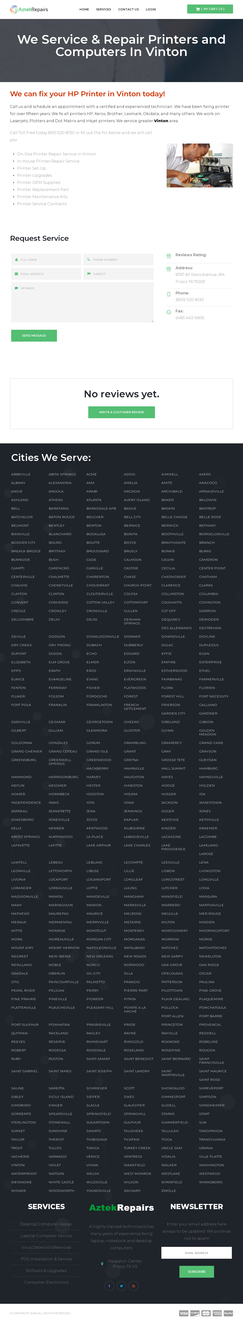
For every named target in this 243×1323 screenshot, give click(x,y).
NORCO (93, 965)
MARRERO (170, 905)
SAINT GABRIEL (24, 1071)
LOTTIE (92, 888)
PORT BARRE (210, 1016)
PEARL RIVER (23, 990)
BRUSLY (130, 551)
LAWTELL (19, 862)
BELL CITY (132, 517)
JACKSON (169, 802)
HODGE (168, 785)
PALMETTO (95, 982)
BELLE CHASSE (174, 517)
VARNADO (58, 1156)
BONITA (130, 534)
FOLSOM (56, 696)
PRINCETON (172, 1024)
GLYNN (167, 730)
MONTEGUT (96, 931)
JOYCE (92, 820)
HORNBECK (59, 794)
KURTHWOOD (61, 837)
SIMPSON (207, 1097)
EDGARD (132, 653)
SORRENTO (21, 1114)
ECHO (91, 653)
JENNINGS (133, 811)
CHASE (130, 577)
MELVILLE (169, 913)
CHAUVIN (19, 585)
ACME (91, 474)
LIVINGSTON (209, 871)
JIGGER (167, 811)
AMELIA (130, 483)
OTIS (15, 982)
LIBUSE (92, 871)
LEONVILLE (21, 871)
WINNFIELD (171, 1182)
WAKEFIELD (134, 1165)
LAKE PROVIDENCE (173, 847)
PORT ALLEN (172, 1016)
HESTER (93, 785)
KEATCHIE (170, 820)
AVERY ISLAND (137, 500)
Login (151, 9)
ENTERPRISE (210, 662)
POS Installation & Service (46, 1259)
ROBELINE (208, 1042)
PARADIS (132, 982)
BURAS (205, 551)
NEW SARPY (172, 956)
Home (84, 9)
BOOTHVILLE (172, 534)
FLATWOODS (135, 688)
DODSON (57, 636)
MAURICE (94, 913)
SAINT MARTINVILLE (173, 1073)
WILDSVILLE (96, 1182)
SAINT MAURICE (213, 1071)
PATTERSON (171, 982)
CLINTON (56, 594)
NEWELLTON (210, 956)
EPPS (16, 671)
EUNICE (18, 679)
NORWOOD (134, 965)
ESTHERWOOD (174, 671)
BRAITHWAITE (173, 542)
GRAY (166, 751)
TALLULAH (170, 1131)
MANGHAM (134, 896)
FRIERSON (170, 705)
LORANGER (21, 888)
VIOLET (55, 1165)
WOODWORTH (61, 1191)
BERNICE (132, 525)
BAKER (167, 500)
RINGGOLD (133, 1042)
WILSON (131, 1182)
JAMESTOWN (210, 802)
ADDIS (129, 474)
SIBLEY (17, 1097)
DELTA (91, 619)
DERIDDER (209, 619)
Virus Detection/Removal (46, 1247)
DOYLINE (207, 636)
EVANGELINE (60, 679)
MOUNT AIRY (22, 948)
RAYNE (130, 1033)
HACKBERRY (97, 768)
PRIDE (130, 1024)
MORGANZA (134, 939)
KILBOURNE (134, 828)
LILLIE (129, 871)
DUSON (55, 653)
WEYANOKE (21, 1182)
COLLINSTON (172, 594)
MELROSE (132, 913)
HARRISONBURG (63, 777)
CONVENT (19, 602)
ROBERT (18, 1050)
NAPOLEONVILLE (101, 948)
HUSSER (168, 794)
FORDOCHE (96, 696)
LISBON (168, 871)
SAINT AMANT (98, 1059)
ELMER (92, 662)
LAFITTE (55, 845)
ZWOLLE (168, 1191)
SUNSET (18, 1131)
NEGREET (19, 956)
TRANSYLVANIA (212, 1139)
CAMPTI (17, 568)
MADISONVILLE (24, 896)
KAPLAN (131, 820)
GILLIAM (56, 730)
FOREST (131, 696)
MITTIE (17, 931)
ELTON (129, 662)
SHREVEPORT (211, 1088)
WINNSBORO (211, 1182)
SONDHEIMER (211, 1105)
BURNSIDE (20, 560)
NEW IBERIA (60, 956)
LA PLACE (94, 837)
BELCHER (94, 517)
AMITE (166, 483)
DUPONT (18, 653)
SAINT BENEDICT (138, 1059)
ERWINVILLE (135, 671)
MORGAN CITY (98, 939)
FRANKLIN (58, 705)
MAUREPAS (59, 913)
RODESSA (57, 1050)
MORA (16, 939)
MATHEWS (20, 913)
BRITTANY (57, 551)
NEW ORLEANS (99, 956)
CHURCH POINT (137, 585)
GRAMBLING (135, 743)
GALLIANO (208, 705)
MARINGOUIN (61, 905)
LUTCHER (169, 888)
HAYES (167, 777)
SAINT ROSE (209, 1080)
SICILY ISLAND (61, 1097)
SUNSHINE (58, 1131)
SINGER (55, 1105)
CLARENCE (171, 585)
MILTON (168, 922)
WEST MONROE (137, 1173)
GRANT (130, 751)
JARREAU (19, 811)
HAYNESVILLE (211, 777)
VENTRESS (133, 1156)
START (204, 1114)
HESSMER (57, 785)
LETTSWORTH (60, 871)
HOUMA (131, 794)
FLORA (167, 688)
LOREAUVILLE (61, 888)
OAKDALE (19, 973)
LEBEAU (56, 862)
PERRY (92, 990)
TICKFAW (132, 1139)
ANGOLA (56, 491)
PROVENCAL (210, 1024)
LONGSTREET (172, 879)
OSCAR (205, 973)
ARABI (92, 491)
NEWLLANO (21, 965)
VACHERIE (20, 1156)
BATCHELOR (22, 517)
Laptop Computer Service (46, 1236)
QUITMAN (19, 1033)
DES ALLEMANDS (176, 628)
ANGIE (17, 491)
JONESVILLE (59, 820)
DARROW (207, 611)
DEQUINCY (170, 619)
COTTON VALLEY (100, 602)
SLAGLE (93, 1105)
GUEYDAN (208, 760)
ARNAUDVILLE (211, 491)
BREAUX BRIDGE (26, 551)
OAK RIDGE (209, 965)
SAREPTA (57, 1088)
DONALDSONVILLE (102, 636)
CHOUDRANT (97, 585)
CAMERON (208, 560)
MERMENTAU (60, 922)
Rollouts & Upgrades (46, 1270)
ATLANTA (94, 500)
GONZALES (58, 743)
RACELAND (58, 1033)
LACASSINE (171, 837)
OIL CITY (93, 973)
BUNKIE (168, 551)
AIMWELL (169, 474)
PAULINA (207, 982)
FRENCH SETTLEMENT (135, 706)
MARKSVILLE (135, 905)
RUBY (16, 1059)
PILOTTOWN (171, 990)
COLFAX (131, 594)
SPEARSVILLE (60, 1114)
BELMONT (20, 525)
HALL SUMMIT (173, 768)
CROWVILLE (96, 611)
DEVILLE (18, 636)
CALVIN (167, 560)
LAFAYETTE (20, 845)
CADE (91, 560)
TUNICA (92, 1148)
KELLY (16, 828)
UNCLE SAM (171, 1148)
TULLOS (55, 1148)
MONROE (57, 931)
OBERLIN (57, 973)
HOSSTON (95, 794)
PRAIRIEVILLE (98, 1024)
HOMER (18, 794)
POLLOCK (169, 1007)
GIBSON (206, 722)
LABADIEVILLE (136, 837)
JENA (90, 811)
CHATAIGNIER (173, 577)
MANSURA (208, 896)
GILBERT (18, 730)
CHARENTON (97, 577)
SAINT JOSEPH (99, 1071)
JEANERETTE (60, 811)
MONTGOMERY (174, 931)
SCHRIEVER (96, 1088)
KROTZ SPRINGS (25, 837)
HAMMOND (21, 777)
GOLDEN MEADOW (207, 732)
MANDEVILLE (98, 896)
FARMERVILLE (211, 679)
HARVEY (93, 777)
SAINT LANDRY (137, 1071)
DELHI (54, 619)
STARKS (168, 1114)
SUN (202, 1122)
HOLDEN (207, 785)
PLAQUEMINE (211, 999)
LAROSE (206, 854)
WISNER (18, 1191)
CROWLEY (57, 611)
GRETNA (131, 760)
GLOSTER (132, 730)
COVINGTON (209, 602)
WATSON (56, 1173)
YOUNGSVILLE (98, 1191)
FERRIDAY (58, 688)
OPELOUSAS (172, 973)
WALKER (169, 1165)
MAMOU (56, 896)
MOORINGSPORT (214, 931)
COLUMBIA (208, 594)
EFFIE (166, 653)
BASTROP (207, 508)
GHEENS (131, 722)
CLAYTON (19, 594)
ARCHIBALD (171, 491)
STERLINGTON (23, 1122)
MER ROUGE (210, 913)
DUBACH (94, 645)
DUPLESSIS (209, 645)
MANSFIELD (171, 896)
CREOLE (18, 611)
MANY (16, 905)
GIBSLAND (170, 722)
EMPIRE (168, 662)
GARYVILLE (20, 722)
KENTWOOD (97, 828)
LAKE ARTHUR (98, 845)
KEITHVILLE (209, 820)
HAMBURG (208, 768)
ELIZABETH (21, 662)
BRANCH (207, 542)
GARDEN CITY (173, 713)
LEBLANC (94, 862)
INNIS (54, 802)
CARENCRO (59, 568)
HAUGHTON (134, 777)
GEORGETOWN (99, 722)
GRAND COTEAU (63, 751)
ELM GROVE (59, 662)
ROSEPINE (170, 1050)
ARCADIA (132, 491)
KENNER (56, 828)
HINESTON (133, 785)
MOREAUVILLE (61, 939)
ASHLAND (19, 500)
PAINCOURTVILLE (64, 982)
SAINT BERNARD (176, 1059)
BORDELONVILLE (214, 534)
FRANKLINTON (99, 705)
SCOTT (129, 1088)
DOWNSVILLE (173, 636)
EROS (91, 671)
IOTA (90, 802)
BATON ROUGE (62, 517)
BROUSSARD (97, 551)
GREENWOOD (98, 760)
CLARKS (206, 585)
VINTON (18, 1165)
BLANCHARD (60, 534)
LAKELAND (208, 845)
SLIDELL (168, 1105)
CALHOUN (132, 560)
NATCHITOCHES (213, 948)
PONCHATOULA (212, 1007)
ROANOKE (170, 1042)
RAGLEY (93, 1033)
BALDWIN (207, 500)
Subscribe (197, 1271)
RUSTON (56, 1059)
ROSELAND (134, 1050)
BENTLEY (57, 525)
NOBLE (55, 965)
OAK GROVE (171, 965)
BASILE (130, 508)
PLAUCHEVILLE (62, 1007)
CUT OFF (168, 611)
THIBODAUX (96, 1139)
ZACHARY (132, 1191)
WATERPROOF (24, 1173)
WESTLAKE (170, 1173)
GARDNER (208, 713)
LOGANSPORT (98, 879)
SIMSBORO (21, 1105)
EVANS (92, 679)
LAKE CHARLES (137, 845)
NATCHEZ (169, 948)
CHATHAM (208, 577)
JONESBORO (22, 820)
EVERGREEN (135, 679)
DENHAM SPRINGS (132, 621)
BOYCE (130, 542)
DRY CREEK (21, 645)
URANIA (206, 1148)
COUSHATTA (171, 602)
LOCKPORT (58, 879)
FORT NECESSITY (214, 696)
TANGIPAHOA (211, 1131)
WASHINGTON (211, 1165)
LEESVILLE (170, 862)
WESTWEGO (209, 1173)
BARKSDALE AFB (101, 508)
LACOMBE (208, 837)
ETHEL (204, 671)
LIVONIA (18, 879)
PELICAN (56, 990)
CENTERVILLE (23, 577)
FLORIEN (207, 688)
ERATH (55, 671)
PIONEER (94, 999)
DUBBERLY (133, 645)
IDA (202, 794)
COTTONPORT (136, 602)
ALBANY (18, 483)
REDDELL (207, 1033)
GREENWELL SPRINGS (60, 762)
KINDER (168, 828)
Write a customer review (121, 412)
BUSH (54, 560)
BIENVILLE (20, 534)
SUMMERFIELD (174, 1122)
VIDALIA (168, 1156)
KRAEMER (208, 828)
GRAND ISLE (97, 751)
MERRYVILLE (97, 922)
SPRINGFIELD (98, 1114)
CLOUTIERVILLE (99, 594)
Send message (34, 335)
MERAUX (18, 922)
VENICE (93, 1156)
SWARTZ (93, 1131)
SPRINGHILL (135, 1114)
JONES (205, 811)
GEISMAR (57, 722)
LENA (204, 862)
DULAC (167, 645)
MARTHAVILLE (211, 905)
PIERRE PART (136, 990)
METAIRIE (132, 922)
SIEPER (93, 1097)
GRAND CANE (211, 743)
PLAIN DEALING (175, 999)
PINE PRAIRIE (23, 999)
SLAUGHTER (134, 1105)
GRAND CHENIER (26, 751)
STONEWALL (59, 1122)
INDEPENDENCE (26, 802)
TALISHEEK (133, 1131)
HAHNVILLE (134, 768)
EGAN (204, 653)
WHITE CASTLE (61, 1182)
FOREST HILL (172, 696)
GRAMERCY (171, 743)
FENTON (18, 688)
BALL (15, 508)
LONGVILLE (209, 879)
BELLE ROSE (210, 517)
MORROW (170, 939)
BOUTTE (93, 542)
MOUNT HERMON (64, 948)
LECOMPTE (133, 862)
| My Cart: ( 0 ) (212, 9)
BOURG (55, 542)
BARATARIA (59, 508)
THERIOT (56, 1139)
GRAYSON (207, 751)
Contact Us (128, 9)
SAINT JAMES (60, 1071)
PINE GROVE (210, 990)
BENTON (94, 525)
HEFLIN (17, 785)
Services (103, 9)
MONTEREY (134, 931)
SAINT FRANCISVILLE (211, 1060)
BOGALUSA (96, 534)
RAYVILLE (169, 1033)
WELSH (92, 1173)
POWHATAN (59, 1024)
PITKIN (130, 999)
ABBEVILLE (21, 474)
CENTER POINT (212, 568)
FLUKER (18, 696)
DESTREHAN (210, 628)
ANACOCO (208, 483)
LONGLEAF (133, 879)
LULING (130, 888)
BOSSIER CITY (23, 542)
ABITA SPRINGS (62, 474)
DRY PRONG (60, 645)
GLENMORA (96, 730)
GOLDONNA (21, 743)
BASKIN (168, 508)
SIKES (129, 1097)
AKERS (205, 474)
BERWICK (169, 525)
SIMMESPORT (173, 1097)
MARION (94, 905)
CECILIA (168, 568)
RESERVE (57, 1042)
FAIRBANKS (171, 679)
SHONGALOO (173, 1088)
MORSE (205, 939)
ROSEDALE (96, 1050)
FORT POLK (21, 705)
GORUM (93, 743)
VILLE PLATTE (210, 1156)
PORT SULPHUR (25, 1024)
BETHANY (207, 525)
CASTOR (131, 568)
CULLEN (131, 611)
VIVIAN (92, 1165)
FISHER (93, 688)
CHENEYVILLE (61, 585)
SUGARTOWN (97, 1122)
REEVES (18, 1042)
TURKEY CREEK (137, 1148)
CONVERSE (58, 602)
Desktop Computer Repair (46, 1224)
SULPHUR (132, 1122)
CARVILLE (94, 568)
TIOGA (166, 1139)
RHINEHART (97, 1042)
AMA (90, 483)
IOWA (129, 802)
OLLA (128, 973)
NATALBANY (134, 948)
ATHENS (56, 500)
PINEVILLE (58, 999)
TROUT (16, 1148)
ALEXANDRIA (60, 483)
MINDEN (207, 922)
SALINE (17, 1088)
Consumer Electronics (46, 1282)
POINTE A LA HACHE (135, 1009)
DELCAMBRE (22, 619)
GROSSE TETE (173, 760)
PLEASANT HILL (99, 1007)
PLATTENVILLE (23, 1007)
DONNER (132, 636)
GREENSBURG (23, 760)
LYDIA (204, 888)
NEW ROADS (135, 956)
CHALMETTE (59, 577)
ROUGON (207, 1050)
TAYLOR (17, 1139)
